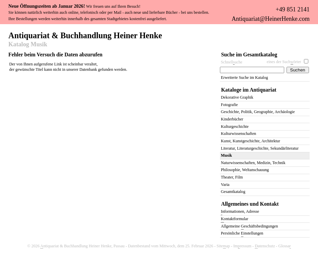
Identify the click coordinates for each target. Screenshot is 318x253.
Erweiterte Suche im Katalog (244, 77)
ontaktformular (234, 219)
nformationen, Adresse (240, 212)
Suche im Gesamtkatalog (249, 54)
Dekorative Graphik (237, 97)
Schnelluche (231, 62)
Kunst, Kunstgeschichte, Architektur (250, 141)
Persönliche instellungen (242, 234)
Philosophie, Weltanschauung (245, 169)
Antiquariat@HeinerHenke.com (271, 18)
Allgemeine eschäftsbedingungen (249, 227)
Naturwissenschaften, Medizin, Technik (253, 162)
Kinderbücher (232, 119)
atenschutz (265, 246)
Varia (225, 184)
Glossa (284, 246)
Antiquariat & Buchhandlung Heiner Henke (85, 35)
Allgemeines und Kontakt (250, 204)
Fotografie (229, 104)
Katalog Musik (27, 44)
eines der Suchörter (284, 61)
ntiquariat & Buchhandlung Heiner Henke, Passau (82, 246)
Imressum (242, 246)
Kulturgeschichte (235, 126)
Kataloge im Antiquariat (248, 90)
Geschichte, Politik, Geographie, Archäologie (258, 111)
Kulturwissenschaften (238, 133)
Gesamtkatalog (233, 191)
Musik (226, 155)
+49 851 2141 (292, 9)
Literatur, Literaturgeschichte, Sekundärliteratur (260, 148)
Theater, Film (232, 177)
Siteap (223, 246)
